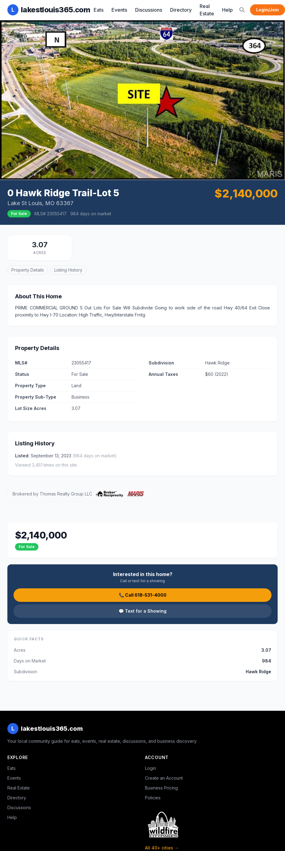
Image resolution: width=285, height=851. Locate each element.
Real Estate (207, 10)
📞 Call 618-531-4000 (142, 595)
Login (150, 768)
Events (119, 10)
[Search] (242, 9)
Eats (98, 10)
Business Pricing (161, 787)
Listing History (68, 269)
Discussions (148, 10)
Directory (181, 10)
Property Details (27, 269)
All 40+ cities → (162, 847)
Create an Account (164, 778)
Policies (153, 797)
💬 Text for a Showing (142, 611)
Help (227, 10)
